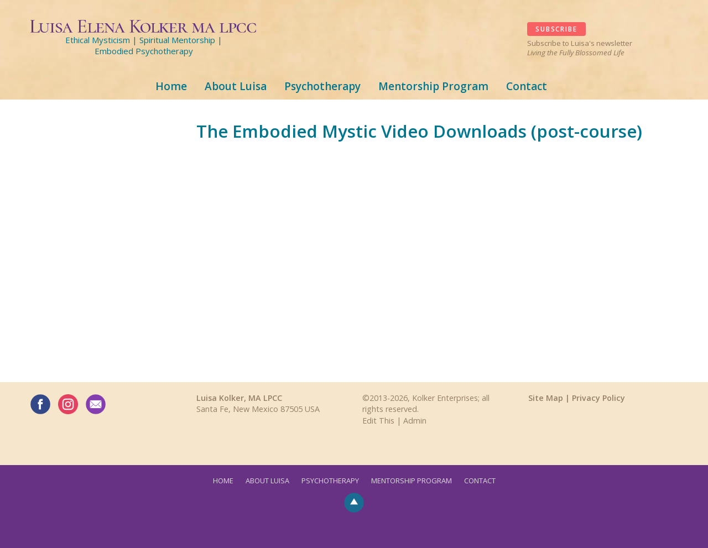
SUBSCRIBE (556, 29)
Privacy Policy (598, 398)
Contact (526, 86)
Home (171, 86)
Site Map (545, 398)
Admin (414, 420)
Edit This (378, 420)
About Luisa (236, 86)
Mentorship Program (433, 86)
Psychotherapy (322, 86)
